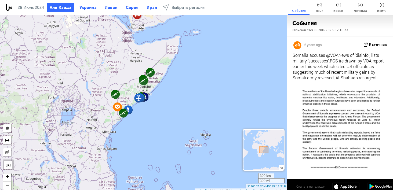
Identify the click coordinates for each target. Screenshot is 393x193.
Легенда (360, 8)
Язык (319, 8)
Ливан (111, 7)
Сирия (132, 7)
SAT (8, 165)
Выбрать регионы (184, 7)
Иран (152, 7)
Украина (88, 7)
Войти (382, 8)
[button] (115, 94)
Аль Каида (60, 7)
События (299, 8)
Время (338, 8)
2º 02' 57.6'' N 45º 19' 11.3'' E (267, 186)
